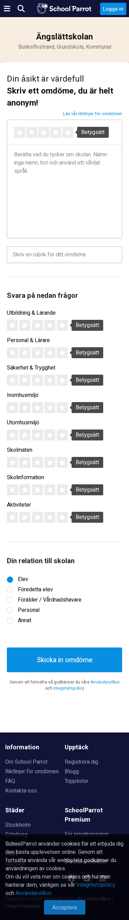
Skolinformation (25, 477)
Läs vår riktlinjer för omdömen (92, 113)
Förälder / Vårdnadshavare (50, 600)
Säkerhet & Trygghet (31, 368)
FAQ (10, 781)
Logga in (113, 9)
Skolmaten (19, 450)
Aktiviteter (19, 505)
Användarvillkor (105, 682)
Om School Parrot (26, 762)
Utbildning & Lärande (31, 313)
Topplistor (76, 781)
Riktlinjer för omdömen (32, 771)
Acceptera (64, 908)
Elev (23, 579)
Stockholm (18, 825)
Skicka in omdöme (65, 660)
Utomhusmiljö (23, 423)
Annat (24, 620)
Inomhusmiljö (23, 395)
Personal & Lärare (28, 340)
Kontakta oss (21, 791)
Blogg (72, 771)
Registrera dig (81, 762)
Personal (29, 610)
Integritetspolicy (68, 688)
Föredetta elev (35, 589)
